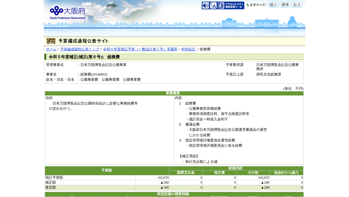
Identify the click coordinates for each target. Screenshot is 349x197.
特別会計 (188, 49)
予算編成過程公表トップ (79, 49)
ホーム (51, 49)
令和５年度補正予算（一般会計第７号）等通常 (140, 49)
